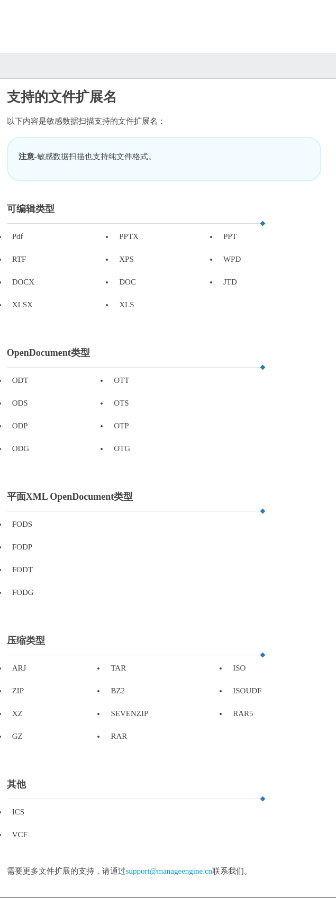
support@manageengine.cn (169, 871)
